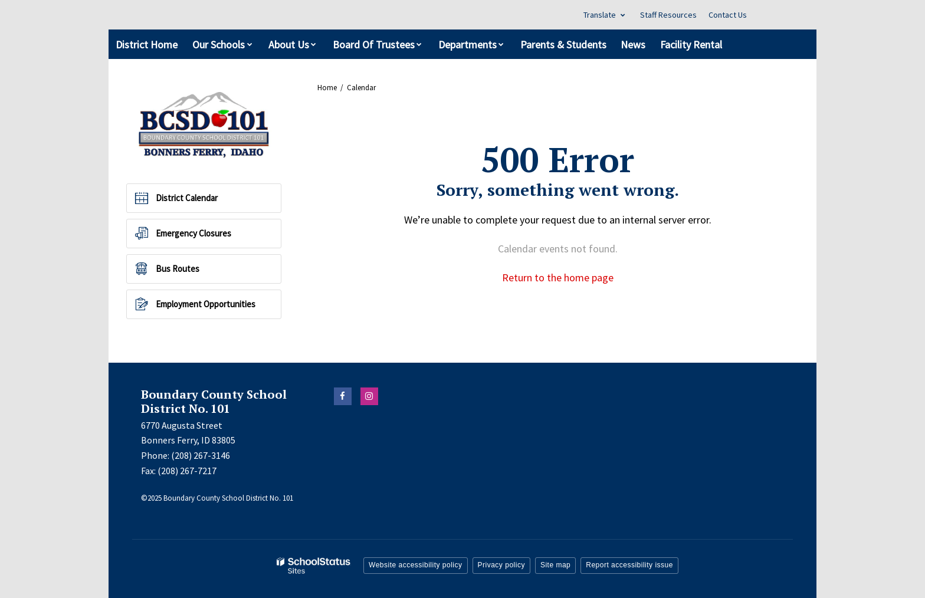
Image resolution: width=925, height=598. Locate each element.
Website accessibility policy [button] (415, 565)
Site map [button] (555, 565)
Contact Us (727, 14)
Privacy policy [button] (501, 565)
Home (327, 88)
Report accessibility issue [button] (629, 565)
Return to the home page (558, 277)
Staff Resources (668, 14)
